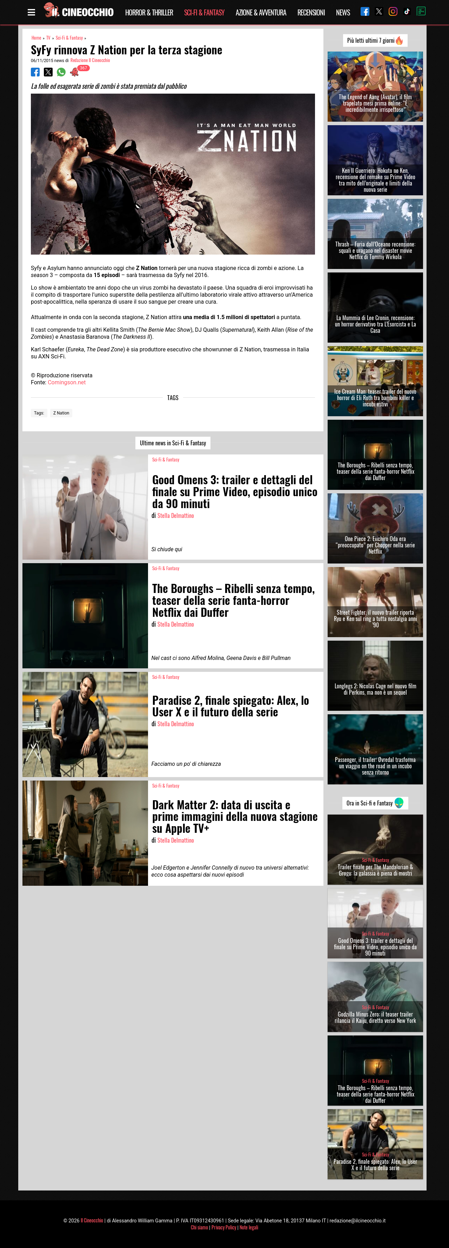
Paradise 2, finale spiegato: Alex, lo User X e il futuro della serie (375, 1164)
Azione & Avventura (261, 12)
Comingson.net (67, 382)
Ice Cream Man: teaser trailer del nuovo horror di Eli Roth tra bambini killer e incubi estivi (375, 397)
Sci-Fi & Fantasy (204, 12)
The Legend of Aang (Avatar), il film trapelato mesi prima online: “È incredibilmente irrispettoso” (375, 103)
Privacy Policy (224, 1227)
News (343, 12)
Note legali (249, 1227)
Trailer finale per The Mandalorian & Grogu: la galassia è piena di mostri (375, 870)
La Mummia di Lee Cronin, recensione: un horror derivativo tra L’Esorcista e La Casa (375, 324)
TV (48, 37)
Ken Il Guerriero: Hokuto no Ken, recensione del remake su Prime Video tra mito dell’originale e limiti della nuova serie (375, 180)
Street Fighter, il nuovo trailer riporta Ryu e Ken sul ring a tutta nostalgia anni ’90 (375, 618)
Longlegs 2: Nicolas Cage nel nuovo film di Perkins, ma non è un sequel (375, 689)
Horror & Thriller (149, 12)
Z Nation (61, 413)
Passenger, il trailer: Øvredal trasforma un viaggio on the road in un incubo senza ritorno (375, 765)
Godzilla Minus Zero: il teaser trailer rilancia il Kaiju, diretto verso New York (375, 1017)
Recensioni (311, 12)
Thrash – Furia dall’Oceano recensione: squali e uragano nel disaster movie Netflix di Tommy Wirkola (375, 250)
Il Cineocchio (92, 1220)
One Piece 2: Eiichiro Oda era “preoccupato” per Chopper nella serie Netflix (375, 544)
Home (36, 37)
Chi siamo (199, 1227)
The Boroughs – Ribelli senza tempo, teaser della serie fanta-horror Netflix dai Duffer (375, 471)
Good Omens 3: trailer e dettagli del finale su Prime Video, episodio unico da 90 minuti (375, 946)
